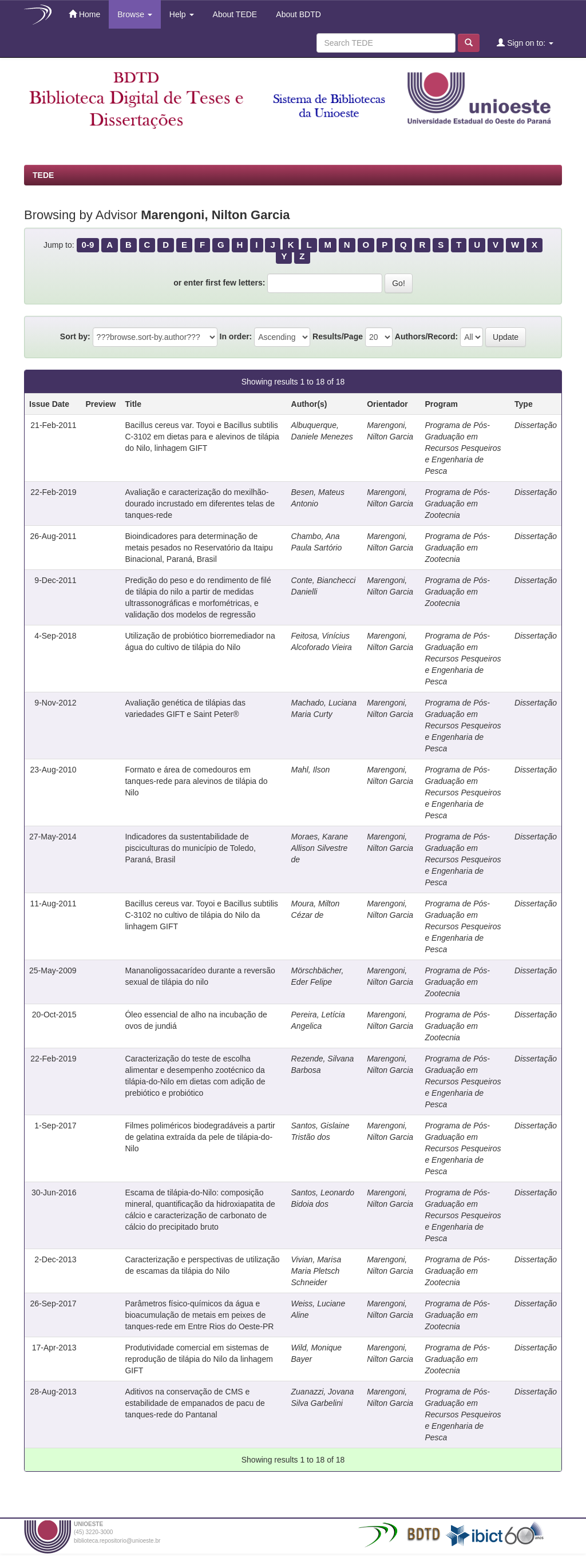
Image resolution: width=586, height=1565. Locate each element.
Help (181, 14)
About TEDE (234, 14)
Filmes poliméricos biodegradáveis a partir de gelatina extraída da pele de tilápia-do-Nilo (200, 1137)
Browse (134, 14)
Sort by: (75, 336)
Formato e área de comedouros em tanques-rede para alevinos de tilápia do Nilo (196, 781)
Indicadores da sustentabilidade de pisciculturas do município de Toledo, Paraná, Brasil (190, 848)
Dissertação (535, 425)
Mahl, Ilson (310, 769)
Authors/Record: (426, 336)
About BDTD (297, 14)
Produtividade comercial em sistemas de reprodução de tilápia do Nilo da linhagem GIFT (198, 1359)
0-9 (88, 244)
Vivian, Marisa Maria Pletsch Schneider (316, 1271)
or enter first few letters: (219, 282)
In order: (236, 336)
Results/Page (337, 336)
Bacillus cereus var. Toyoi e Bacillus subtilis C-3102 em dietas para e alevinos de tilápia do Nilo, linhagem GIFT (202, 437)
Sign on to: (525, 42)
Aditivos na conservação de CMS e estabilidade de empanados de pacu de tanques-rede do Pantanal (194, 1403)
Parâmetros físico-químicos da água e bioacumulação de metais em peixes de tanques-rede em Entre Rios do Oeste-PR (199, 1315)
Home (84, 14)
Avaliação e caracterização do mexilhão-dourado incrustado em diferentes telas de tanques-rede (200, 504)
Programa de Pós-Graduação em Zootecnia (457, 504)
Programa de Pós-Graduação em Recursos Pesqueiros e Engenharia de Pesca (463, 448)
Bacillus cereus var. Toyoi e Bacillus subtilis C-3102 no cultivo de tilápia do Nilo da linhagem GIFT (201, 915)
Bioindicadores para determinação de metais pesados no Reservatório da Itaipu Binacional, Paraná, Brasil (198, 548)
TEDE (43, 175)
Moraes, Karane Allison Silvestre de (320, 848)
